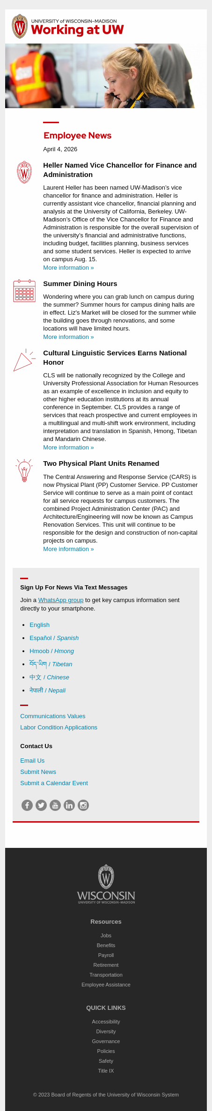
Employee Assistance (106, 984)
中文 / (49, 677)
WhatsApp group (61, 599)
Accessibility (106, 1021)
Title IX (106, 1071)
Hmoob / (51, 651)
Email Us (32, 760)
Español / (54, 637)
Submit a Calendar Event (54, 783)
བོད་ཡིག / (50, 664)
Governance (106, 1041)
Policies (106, 1051)
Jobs (106, 935)
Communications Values (52, 716)
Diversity (106, 1031)
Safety (106, 1061)
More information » (68, 267)
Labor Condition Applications (58, 727)
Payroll (106, 955)
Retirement (106, 965)
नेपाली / (47, 690)
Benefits (106, 945)
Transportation (106, 975)
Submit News (38, 771)
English (39, 624)
